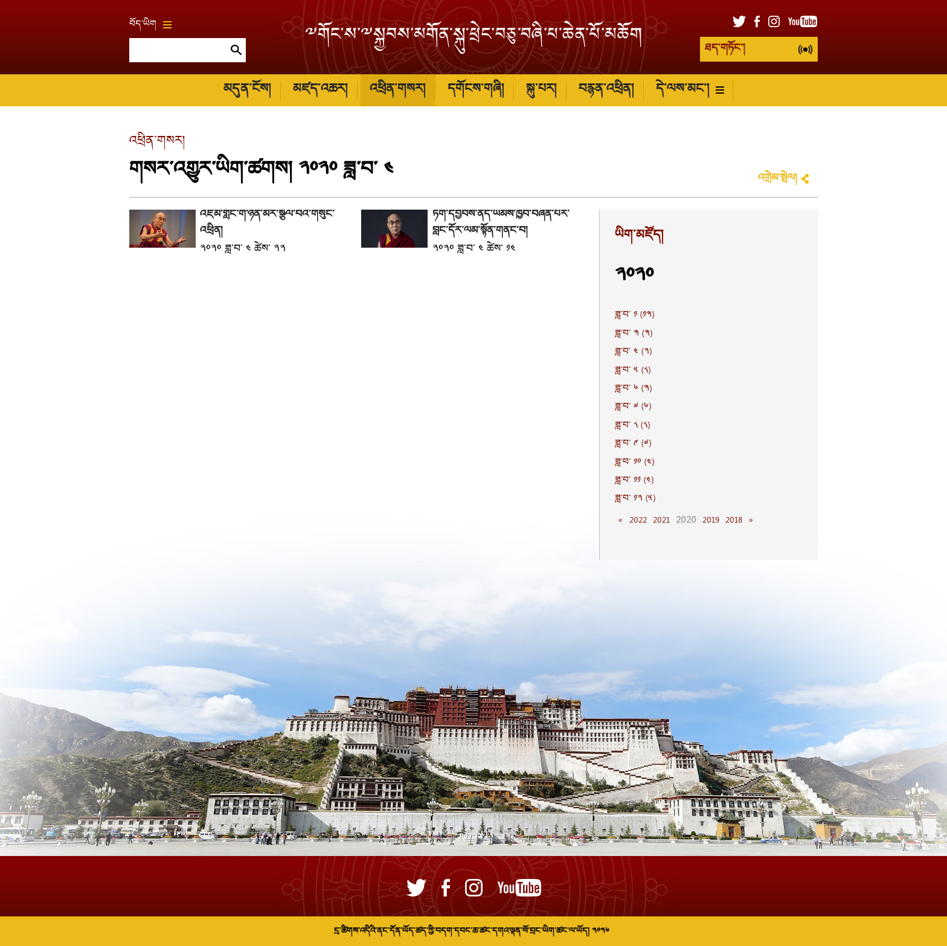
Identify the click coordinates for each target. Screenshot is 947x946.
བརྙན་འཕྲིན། (606, 90)
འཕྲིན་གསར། (397, 90)
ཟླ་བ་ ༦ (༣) (633, 389)
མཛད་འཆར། (320, 90)
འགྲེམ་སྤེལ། (777, 178)
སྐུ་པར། (541, 90)
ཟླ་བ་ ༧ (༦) (633, 407)
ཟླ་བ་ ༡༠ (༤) (634, 462)
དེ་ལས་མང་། (690, 90)
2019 (710, 520)
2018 (733, 520)
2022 (638, 520)
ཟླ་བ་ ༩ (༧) (633, 444)
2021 (661, 520)
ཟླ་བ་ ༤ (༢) (633, 352)
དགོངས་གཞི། (476, 90)
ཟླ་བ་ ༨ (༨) (632, 425)
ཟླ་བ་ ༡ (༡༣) (634, 315)
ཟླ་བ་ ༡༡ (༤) (634, 480)
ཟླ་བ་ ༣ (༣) (633, 334)
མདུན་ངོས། (247, 90)
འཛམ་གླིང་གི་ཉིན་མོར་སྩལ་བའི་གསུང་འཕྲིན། (267, 222)
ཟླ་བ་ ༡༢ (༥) (635, 499)
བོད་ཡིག (150, 24)
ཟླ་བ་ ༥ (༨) (632, 370)
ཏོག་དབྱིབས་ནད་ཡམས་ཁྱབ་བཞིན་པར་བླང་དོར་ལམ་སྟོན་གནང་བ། (501, 222)
